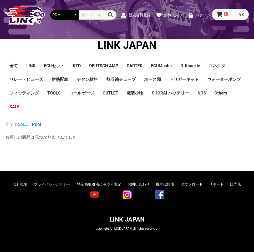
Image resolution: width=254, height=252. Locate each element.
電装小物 (134, 93)
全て (13, 65)
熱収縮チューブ (121, 79)
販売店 (235, 184)
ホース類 (152, 79)
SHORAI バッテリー (170, 93)
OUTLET (110, 93)
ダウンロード (192, 184)
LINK (30, 65)
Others (221, 93)
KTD (77, 65)
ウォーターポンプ (224, 79)
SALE (14, 106)
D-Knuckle (190, 65)
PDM (36, 124)
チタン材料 (87, 79)
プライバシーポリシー (52, 184)
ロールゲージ (81, 93)
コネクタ (217, 65)
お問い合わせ (139, 184)
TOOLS (53, 93)
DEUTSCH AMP (103, 65)
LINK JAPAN (127, 45)
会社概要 (20, 184)
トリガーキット (184, 79)
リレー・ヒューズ (26, 79)
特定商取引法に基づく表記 (99, 184)
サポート (216, 184)
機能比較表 (165, 184)
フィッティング (24, 93)
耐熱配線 (60, 79)
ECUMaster (161, 65)
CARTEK (135, 65)
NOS (201, 93)
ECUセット (54, 65)
